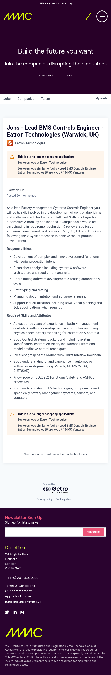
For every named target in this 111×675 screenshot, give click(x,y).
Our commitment (18, 591)
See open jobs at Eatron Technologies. (43, 162)
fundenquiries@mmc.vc (23, 601)
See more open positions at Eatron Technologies (55, 454)
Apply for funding (18, 596)
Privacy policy (44, 499)
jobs (7, 99)
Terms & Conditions (20, 586)
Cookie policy (63, 499)
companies (25, 99)
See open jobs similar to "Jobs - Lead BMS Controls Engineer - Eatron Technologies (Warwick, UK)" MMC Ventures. (58, 170)
